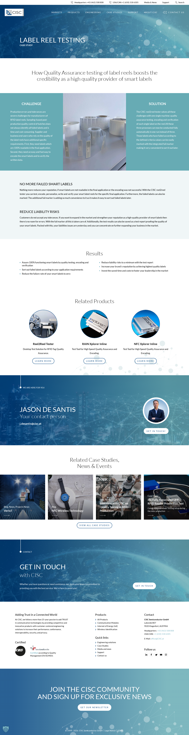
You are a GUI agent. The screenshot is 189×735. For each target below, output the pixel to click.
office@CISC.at (157, 638)
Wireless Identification (107, 629)
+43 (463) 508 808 (165, 630)
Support (165, 2)
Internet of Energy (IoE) (107, 626)
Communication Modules (108, 623)
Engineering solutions (106, 642)
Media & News (150, 2)
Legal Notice (110, 730)
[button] (43, 361)
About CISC (151, 12)
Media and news (104, 649)
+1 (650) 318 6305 (162, 634)
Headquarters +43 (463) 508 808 (89, 2)
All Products (102, 619)
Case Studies (114, 12)
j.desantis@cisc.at (30, 423)
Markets (56, 12)
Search (181, 2)
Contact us (176, 12)
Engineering (93, 12)
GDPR (120, 730)
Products (74, 12)
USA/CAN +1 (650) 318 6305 (125, 2)
